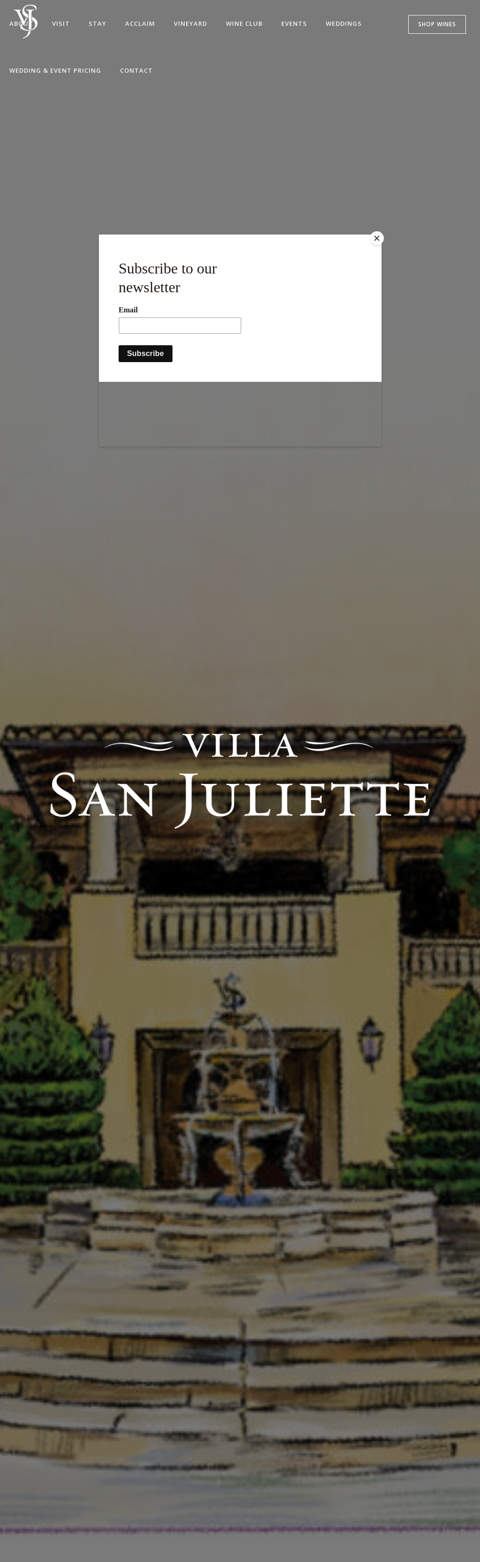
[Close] (379, 237)
